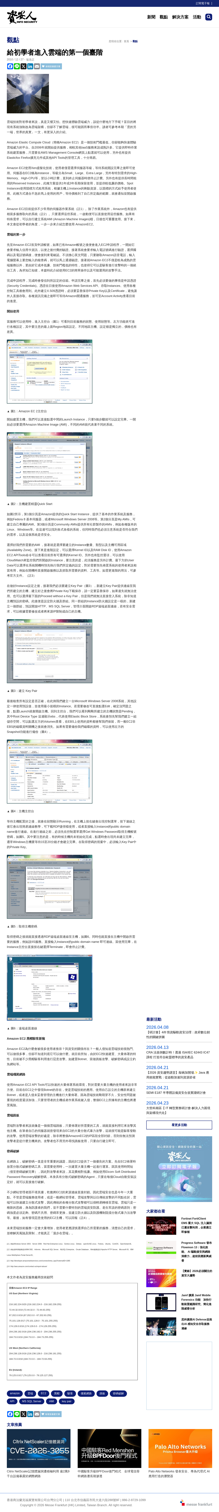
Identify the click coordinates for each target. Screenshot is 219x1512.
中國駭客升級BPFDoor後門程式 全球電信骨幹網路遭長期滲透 (109, 1474)
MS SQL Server (31, 1401)
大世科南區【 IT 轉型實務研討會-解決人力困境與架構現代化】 (178, 1110)
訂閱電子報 (203, 3)
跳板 (102, 1393)
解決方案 (180, 17)
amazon (15, 1393)
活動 (197, 17)
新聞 (151, 17)
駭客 (70, 1393)
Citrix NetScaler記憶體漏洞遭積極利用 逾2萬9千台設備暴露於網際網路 (38, 1474)
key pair (67, 1401)
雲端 (30, 1393)
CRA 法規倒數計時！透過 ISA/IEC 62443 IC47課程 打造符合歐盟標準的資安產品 (178, 1055)
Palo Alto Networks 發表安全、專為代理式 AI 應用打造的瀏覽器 (179, 1474)
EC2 (43, 1393)
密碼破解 (118, 1393)
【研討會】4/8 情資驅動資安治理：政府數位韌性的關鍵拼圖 (178, 1035)
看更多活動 (179, 1125)
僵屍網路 (86, 1393)
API (12, 1401)
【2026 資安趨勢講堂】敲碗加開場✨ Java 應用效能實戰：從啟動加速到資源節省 (177, 1075)
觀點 (164, 17)
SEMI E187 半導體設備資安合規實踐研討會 (176, 1092)
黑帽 (57, 1393)
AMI (51, 1401)
